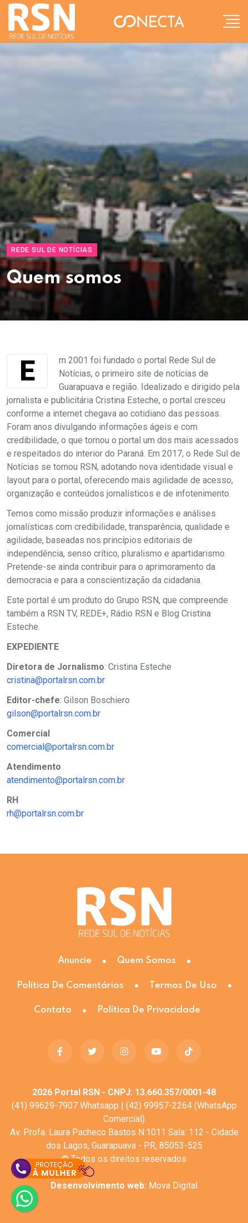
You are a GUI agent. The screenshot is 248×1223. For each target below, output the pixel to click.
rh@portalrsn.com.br (45, 813)
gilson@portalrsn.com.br (53, 713)
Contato (53, 1010)
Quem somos (146, 960)
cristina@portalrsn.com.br (56, 680)
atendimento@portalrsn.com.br (66, 780)
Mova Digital (124, 1185)
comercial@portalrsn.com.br (60, 746)
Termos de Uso (183, 985)
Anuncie (75, 960)
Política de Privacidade (148, 1010)
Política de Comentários (70, 985)
